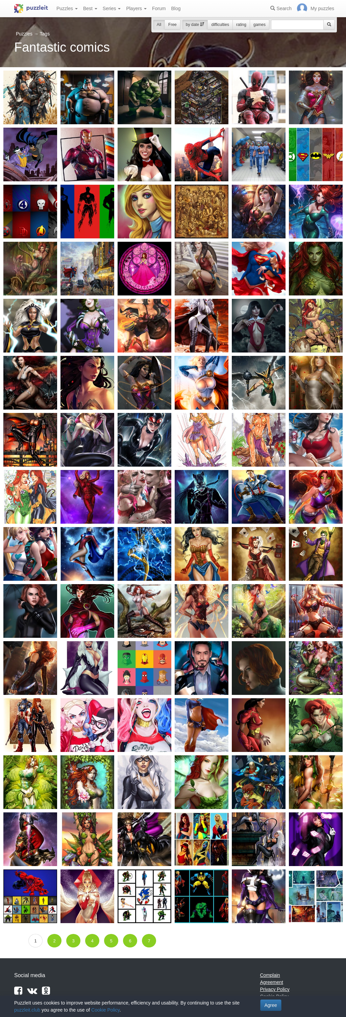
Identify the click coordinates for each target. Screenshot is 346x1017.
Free (172, 24)
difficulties (220, 24)
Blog (175, 8)
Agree (271, 1005)
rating (241, 24)
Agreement (271, 982)
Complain (270, 975)
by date (195, 24)
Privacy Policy (275, 989)
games (259, 24)
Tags (45, 33)
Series (112, 8)
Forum (159, 8)
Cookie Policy (105, 1010)
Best (90, 8)
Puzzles (67, 8)
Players (136, 8)
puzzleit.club (27, 1010)
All (159, 24)
